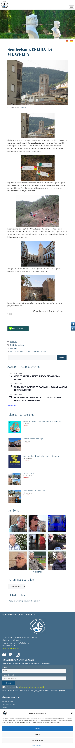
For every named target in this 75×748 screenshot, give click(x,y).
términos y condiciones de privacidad (32, 687)
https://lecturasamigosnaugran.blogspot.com (24, 601)
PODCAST (13, 342)
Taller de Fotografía (7, 701)
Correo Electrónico (8, 675)
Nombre (5, 668)
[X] (11, 655)
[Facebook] (4, 655)
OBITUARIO (14, 348)
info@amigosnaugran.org (10, 648)
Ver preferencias (37, 740)
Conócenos (37, 572)
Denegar (37, 734)
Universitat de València (8, 704)
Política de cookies (36, 745)
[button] (72, 713)
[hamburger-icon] (71, 6)
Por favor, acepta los (23, 687)
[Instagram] (18, 655)
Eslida (12, 345)
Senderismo (19, 345)
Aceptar (37, 729)
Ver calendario (12, 406)
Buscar (61, 358)
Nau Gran (4, 707)
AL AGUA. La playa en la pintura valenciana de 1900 (28, 351)
